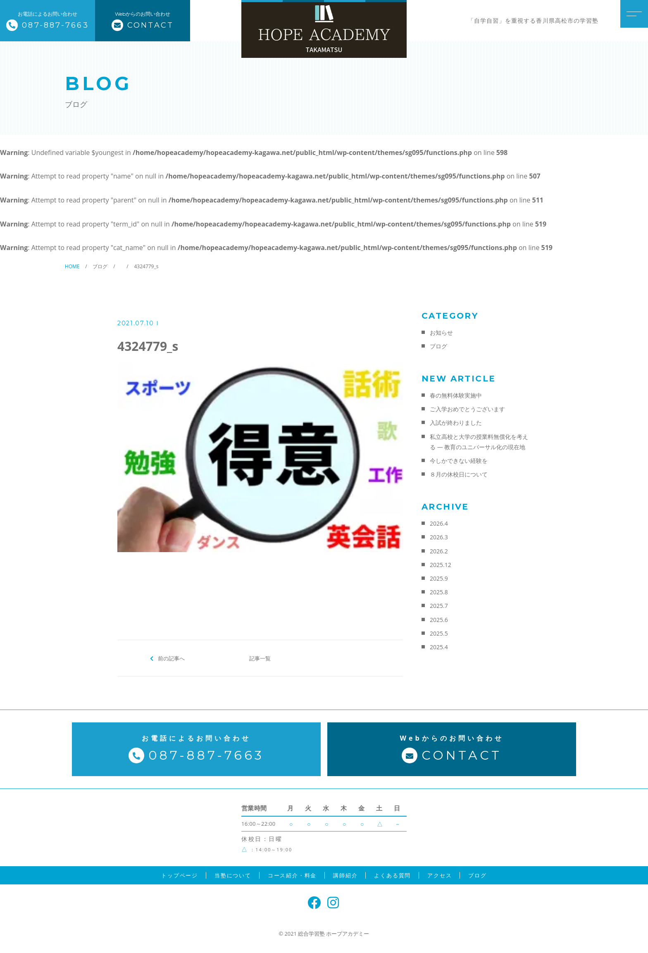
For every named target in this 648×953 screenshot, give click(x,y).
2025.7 (439, 606)
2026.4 (439, 523)
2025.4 (439, 647)
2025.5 (439, 633)
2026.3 (439, 537)
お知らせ (441, 332)
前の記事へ (171, 658)
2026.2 (439, 551)
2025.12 (440, 565)
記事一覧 (260, 658)
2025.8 (439, 592)
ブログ (438, 346)
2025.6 (439, 620)
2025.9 (439, 578)
